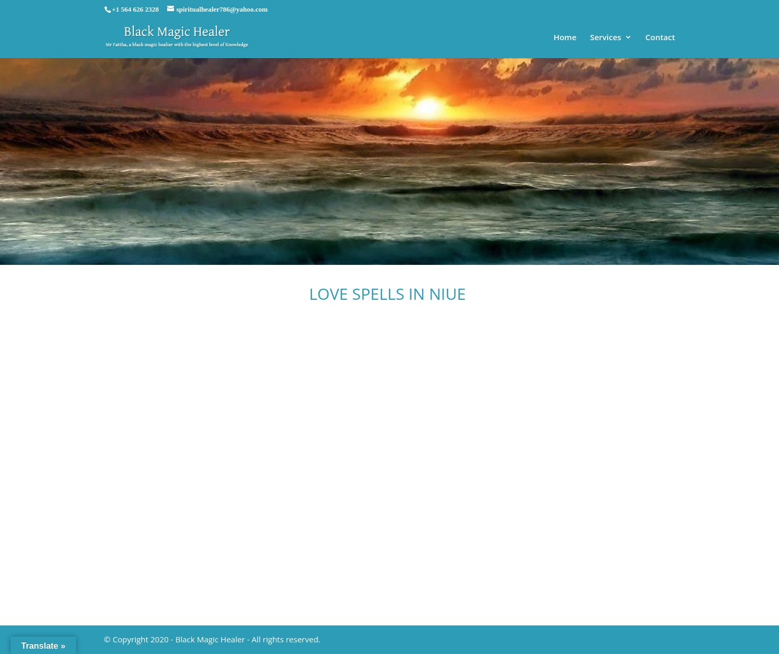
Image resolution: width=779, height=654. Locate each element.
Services (605, 37)
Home (565, 37)
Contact (660, 37)
